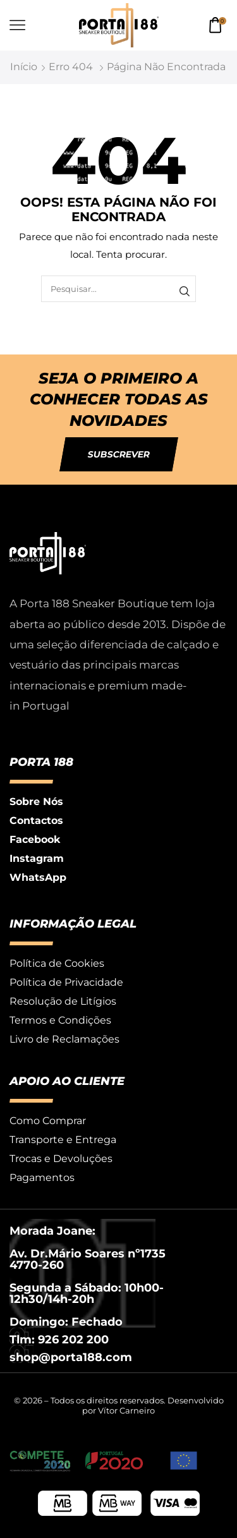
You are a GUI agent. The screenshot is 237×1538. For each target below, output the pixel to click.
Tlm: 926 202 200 (59, 1340)
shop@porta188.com (70, 1357)
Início (23, 67)
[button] (118, 454)
